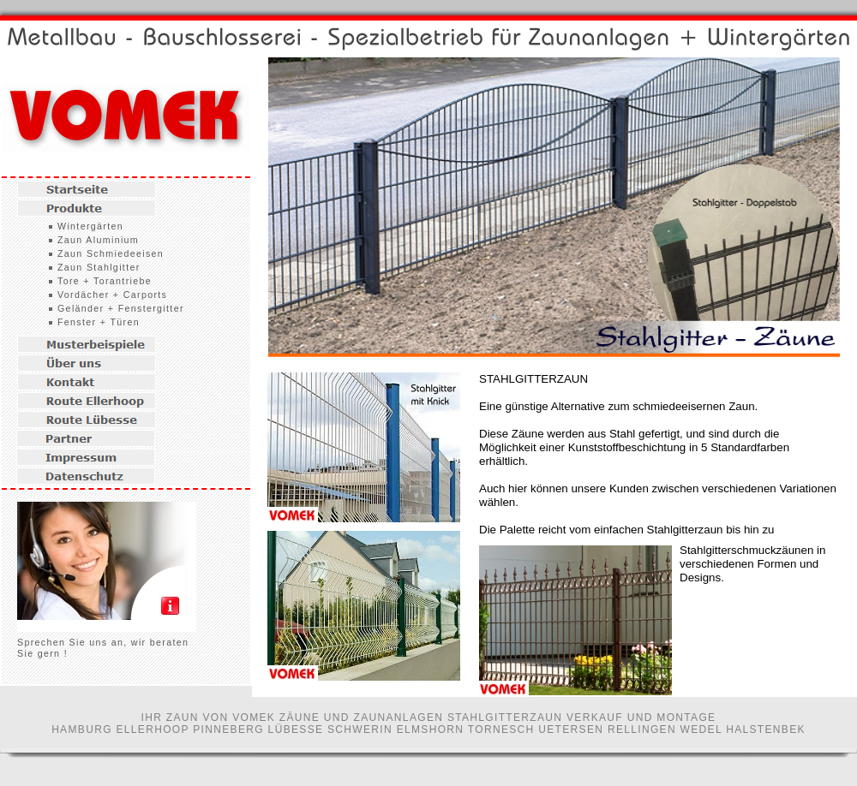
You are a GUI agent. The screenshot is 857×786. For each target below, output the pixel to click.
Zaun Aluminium (98, 240)
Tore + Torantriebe (104, 281)
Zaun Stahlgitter (99, 267)
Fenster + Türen (98, 322)
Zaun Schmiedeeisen (110, 253)
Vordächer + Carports (112, 294)
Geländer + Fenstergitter (120, 308)
